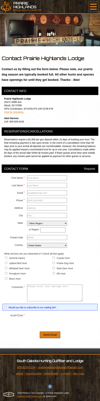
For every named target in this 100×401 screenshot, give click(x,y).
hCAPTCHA (17, 315)
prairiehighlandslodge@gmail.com (60, 367)
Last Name (18, 185)
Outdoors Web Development (30, 396)
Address (18, 208)
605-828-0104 (26, 367)
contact (65, 373)
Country (19, 245)
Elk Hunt (61, 273)
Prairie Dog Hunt (65, 263)
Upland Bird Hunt (18, 263)
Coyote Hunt (63, 258)
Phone (20, 200)
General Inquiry (17, 258)
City (21, 215)
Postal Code (16, 237)
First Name (17, 177)
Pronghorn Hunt (17, 273)
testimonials (34, 373)
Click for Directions (14, 112)
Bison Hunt (14, 278)
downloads (51, 373)
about (19, 373)
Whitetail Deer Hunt (19, 268)
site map (78, 373)
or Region (34, 229)
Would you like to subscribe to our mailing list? (32, 307)
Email (21, 192)
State (20, 223)
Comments (18, 286)
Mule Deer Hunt (65, 268)
